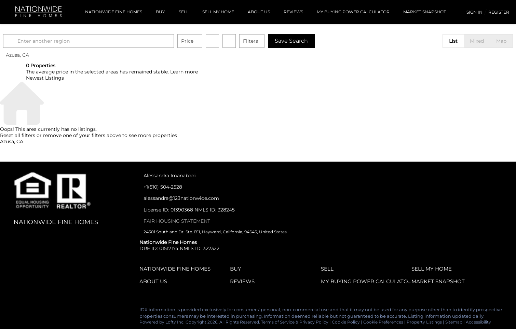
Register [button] (498, 12)
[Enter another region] (114, 41)
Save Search (314, 41)
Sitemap (453, 322)
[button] (34, 41)
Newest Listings (45, 78)
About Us (259, 11)
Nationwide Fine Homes (113, 11)
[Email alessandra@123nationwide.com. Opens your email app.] (189, 198)
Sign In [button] (474, 12)
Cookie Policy (346, 322)
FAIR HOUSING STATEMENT (177, 221)
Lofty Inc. (175, 322)
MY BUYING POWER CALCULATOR (353, 11)
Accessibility (478, 322)
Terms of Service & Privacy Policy (294, 322)
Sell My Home (218, 11)
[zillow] (32, 311)
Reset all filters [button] (17, 135)
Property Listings (424, 322)
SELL (184, 11)
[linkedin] (19, 311)
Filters (273, 41)
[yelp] (46, 311)
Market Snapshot (424, 11)
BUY (160, 11)
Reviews (293, 11)
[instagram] (60, 311)
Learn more (184, 72)
